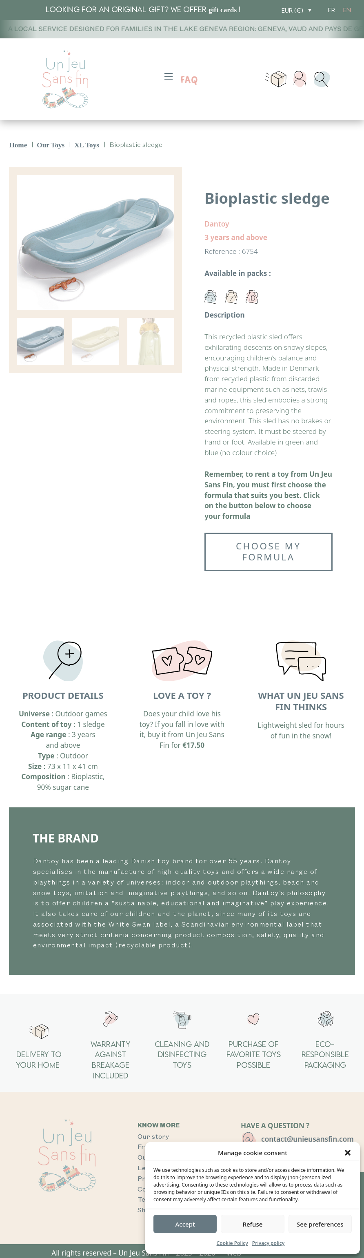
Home (18, 145)
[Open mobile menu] (168, 76)
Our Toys (50, 145)
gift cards (223, 10)
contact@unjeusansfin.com (307, 1139)
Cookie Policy (232, 1243)
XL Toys (86, 145)
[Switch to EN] (347, 9)
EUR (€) (292, 10)
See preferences (320, 1224)
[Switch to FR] (331, 9)
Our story (153, 1137)
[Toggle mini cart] (275, 79)
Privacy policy (268, 1243)
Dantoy (216, 224)
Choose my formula (268, 551)
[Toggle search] (322, 79)
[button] (348, 1153)
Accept (185, 1224)
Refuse (253, 1224)
